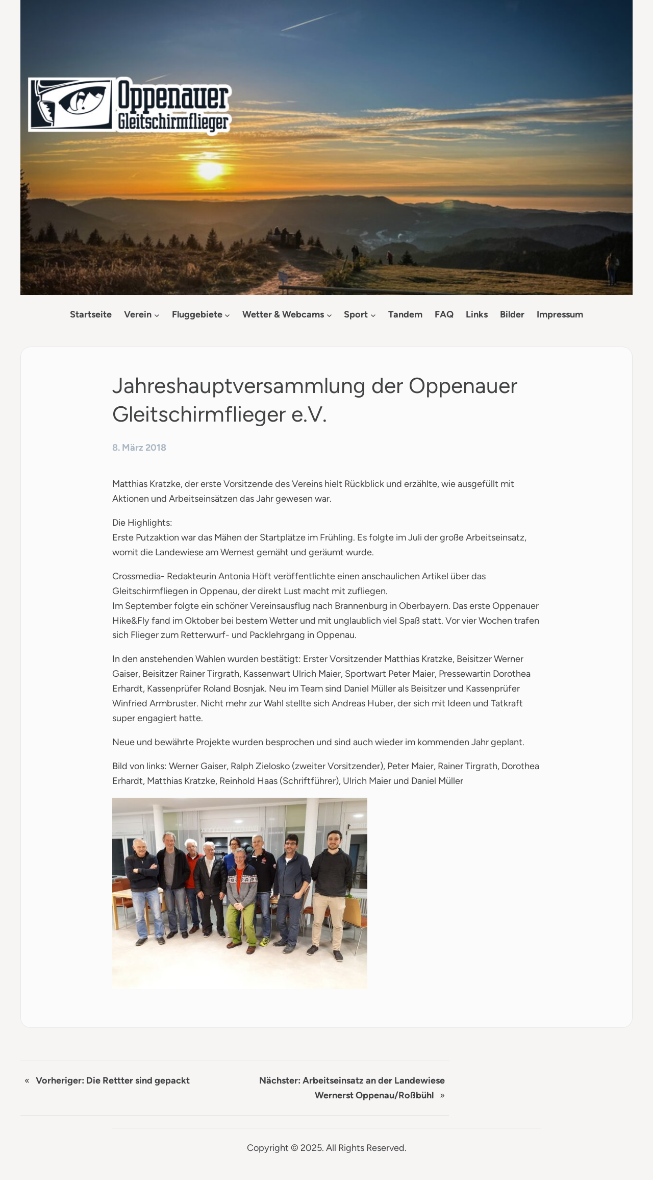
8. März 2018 (139, 447)
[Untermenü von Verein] (157, 314)
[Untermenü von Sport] (373, 314)
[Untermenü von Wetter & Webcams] (329, 314)
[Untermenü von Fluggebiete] (227, 314)
